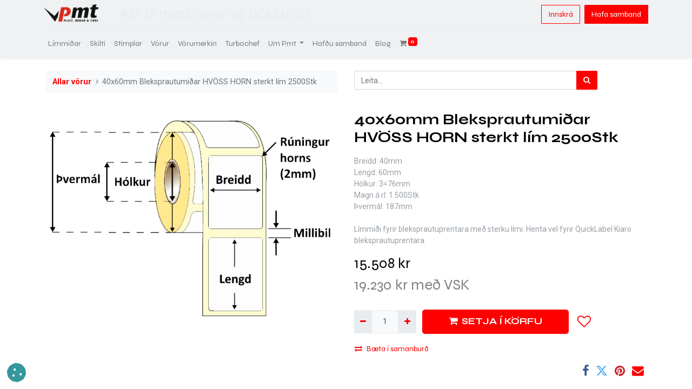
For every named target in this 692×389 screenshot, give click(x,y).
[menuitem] (67, 43)
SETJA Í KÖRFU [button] (495, 321)
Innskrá (558, 14)
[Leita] (586, 80)
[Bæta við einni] (407, 321)
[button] (584, 321)
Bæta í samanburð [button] (392, 348)
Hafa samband (614, 14)
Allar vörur (71, 81)
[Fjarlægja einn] (363, 321)
